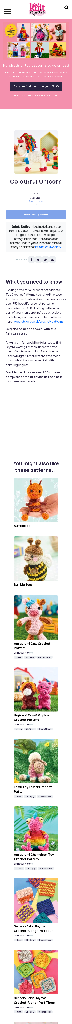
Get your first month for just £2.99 (36, 86)
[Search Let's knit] (66, 12)
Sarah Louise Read (36, 202)
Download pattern (36, 214)
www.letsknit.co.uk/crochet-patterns (38, 321)
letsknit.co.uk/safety (48, 247)
